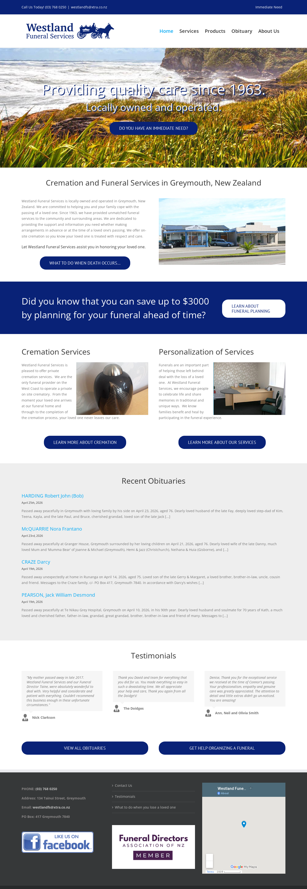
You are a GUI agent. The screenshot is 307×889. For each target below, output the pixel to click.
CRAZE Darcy (36, 562)
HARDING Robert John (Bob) (52, 496)
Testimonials (125, 796)
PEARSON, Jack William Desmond (58, 595)
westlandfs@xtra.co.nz (89, 7)
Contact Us (123, 785)
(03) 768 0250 (55, 7)
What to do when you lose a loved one (145, 807)
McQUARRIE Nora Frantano (52, 529)
